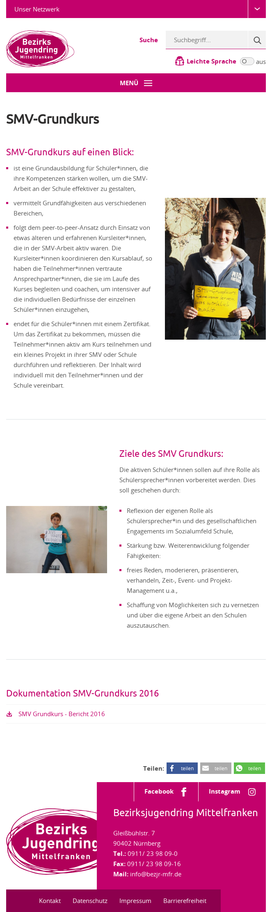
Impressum (135, 900)
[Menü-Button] (136, 82)
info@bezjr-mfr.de (155, 874)
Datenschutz (90, 900)
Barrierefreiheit (184, 900)
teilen (187, 768)
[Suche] (257, 40)
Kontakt (50, 900)
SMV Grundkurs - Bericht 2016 (61, 714)
